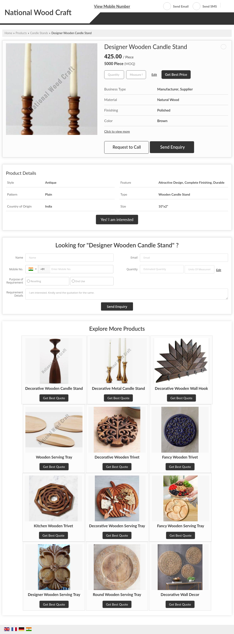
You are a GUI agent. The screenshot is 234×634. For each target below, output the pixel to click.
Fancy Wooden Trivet (180, 457)
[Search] (226, 5)
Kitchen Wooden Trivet (53, 525)
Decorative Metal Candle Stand (118, 388)
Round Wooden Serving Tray (117, 594)
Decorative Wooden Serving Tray (117, 525)
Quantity (132, 269)
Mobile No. (16, 269)
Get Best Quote (54, 398)
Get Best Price (176, 74)
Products (21, 33)
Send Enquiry (172, 147)
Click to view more (117, 131)
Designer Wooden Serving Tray (54, 594)
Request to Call (127, 147)
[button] (112, 6)
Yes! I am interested (117, 219)
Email (134, 258)
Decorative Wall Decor (180, 594)
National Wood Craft (38, 12)
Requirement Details (14, 294)
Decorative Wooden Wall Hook (181, 388)
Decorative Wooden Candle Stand (54, 388)
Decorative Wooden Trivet (117, 457)
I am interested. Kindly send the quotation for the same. (126, 294)
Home (8, 33)
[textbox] (136, 74)
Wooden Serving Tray (54, 457)
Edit (154, 75)
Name (19, 258)
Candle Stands (39, 33)
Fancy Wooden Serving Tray (180, 525)
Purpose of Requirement (14, 281)
